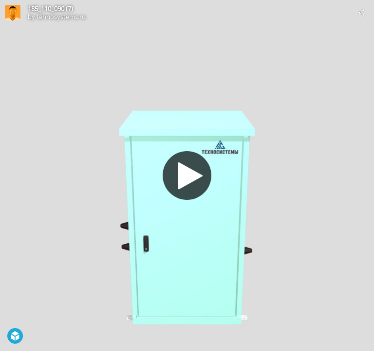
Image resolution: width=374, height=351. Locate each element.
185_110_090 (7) (50, 8)
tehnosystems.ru (61, 16)
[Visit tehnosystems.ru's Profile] (12, 12)
